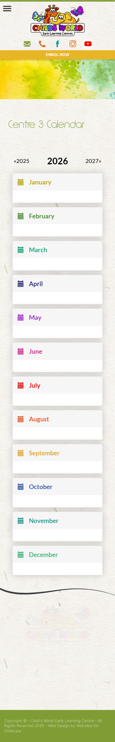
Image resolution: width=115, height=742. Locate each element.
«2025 (22, 161)
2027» (93, 161)
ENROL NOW (57, 54)
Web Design (58, 725)
